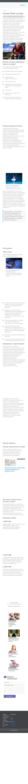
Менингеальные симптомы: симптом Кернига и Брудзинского (15, 469)
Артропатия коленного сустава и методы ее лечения (13, 640)
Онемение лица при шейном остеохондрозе (13, 655)
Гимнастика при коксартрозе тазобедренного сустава (12, 624)
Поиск (23, 0)
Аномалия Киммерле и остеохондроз (13, 670)
